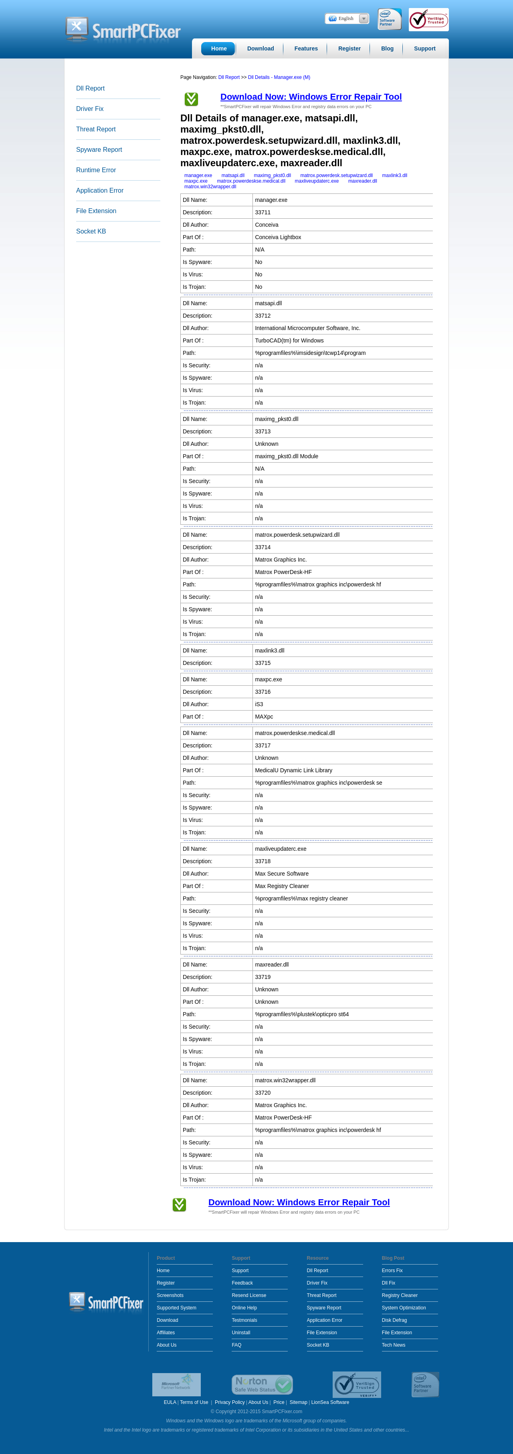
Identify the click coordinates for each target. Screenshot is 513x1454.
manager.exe (198, 175)
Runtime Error (96, 170)
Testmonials (244, 1320)
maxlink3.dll (395, 175)
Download (167, 1320)
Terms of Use (195, 1402)
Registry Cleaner (400, 1295)
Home (163, 1270)
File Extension (96, 210)
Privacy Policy (230, 1402)
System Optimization (404, 1308)
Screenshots (170, 1295)
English (346, 18)
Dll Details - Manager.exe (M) (279, 77)
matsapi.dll (233, 175)
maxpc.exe (196, 181)
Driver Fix (89, 108)
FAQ (236, 1345)
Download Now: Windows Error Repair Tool (311, 97)
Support (240, 1270)
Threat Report (96, 129)
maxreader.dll (362, 181)
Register (166, 1283)
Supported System (176, 1308)
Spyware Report (99, 149)
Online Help (244, 1308)
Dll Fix (388, 1283)
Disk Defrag (394, 1320)
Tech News (394, 1345)
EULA (170, 1402)
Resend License (249, 1295)
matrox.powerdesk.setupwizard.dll (336, 175)
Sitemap (298, 1402)
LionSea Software (330, 1402)
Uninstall (241, 1332)
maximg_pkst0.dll (272, 175)
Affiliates (166, 1332)
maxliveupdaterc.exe (317, 181)
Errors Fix (392, 1270)
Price (278, 1402)
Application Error (99, 190)
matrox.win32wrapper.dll (210, 186)
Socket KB (91, 231)
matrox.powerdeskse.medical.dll (251, 181)
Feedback (242, 1283)
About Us (166, 1345)
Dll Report (90, 88)
